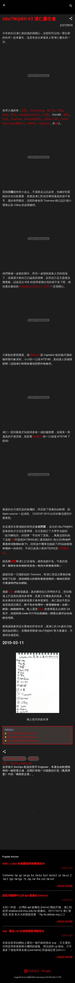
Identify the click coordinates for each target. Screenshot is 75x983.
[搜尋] (71, 6)
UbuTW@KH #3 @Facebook (21, 737)
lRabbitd (35, 354)
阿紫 (60, 110)
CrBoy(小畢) (51, 119)
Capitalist (44, 123)
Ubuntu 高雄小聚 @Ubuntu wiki (22, 740)
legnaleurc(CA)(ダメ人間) (34, 114)
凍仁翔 (51, 110)
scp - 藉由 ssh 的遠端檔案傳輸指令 (23, 931)
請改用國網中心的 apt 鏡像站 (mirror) (25, 895)
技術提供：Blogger (37, 970)
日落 (5, 119)
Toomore (16, 119)
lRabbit (32, 123)
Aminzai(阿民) (32, 119)
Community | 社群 (14, 758)
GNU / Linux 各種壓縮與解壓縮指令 (23, 863)
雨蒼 (24, 110)
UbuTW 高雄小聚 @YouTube (21, 733)
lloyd (5, 114)
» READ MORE (64, 886)
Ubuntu (33, 758)
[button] (71, 19)
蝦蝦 (66, 114)
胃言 (13, 114)
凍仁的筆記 (22, 5)
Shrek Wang (37, 110)
